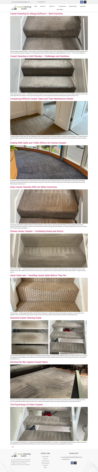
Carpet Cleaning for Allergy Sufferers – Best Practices (36, 13)
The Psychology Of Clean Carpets (26, 404)
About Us (52, 6)
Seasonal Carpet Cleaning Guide (25, 318)
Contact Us (83, 6)
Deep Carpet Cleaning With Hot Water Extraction (33, 187)
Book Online (60, 9)
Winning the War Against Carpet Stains (29, 362)
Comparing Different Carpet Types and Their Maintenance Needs (41, 98)
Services (43, 6)
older (12, 447)
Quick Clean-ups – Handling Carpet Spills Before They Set (38, 275)
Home (35, 6)
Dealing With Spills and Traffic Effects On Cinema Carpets (38, 143)
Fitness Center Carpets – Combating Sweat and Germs (36, 231)
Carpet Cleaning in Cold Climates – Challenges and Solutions (39, 56)
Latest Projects (73, 6)
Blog (45, 467)
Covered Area (62, 6)
